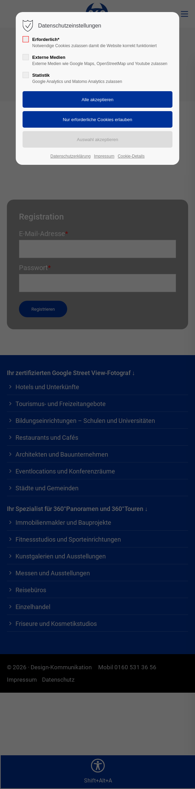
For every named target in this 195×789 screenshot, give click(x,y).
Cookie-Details (131, 156)
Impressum (104, 156)
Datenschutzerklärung (70, 156)
